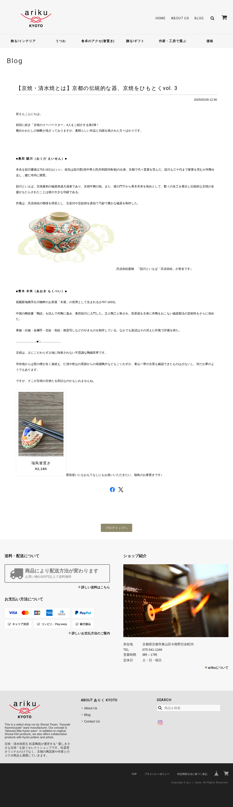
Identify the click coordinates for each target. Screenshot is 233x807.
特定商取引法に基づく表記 (192, 774)
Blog (199, 18)
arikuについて (218, 667)
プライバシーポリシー (157, 774)
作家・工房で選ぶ (172, 41)
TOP (134, 774)
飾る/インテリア (23, 41)
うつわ (61, 41)
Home (161, 18)
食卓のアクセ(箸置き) (97, 41)
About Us (180, 18)
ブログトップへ (116, 528)
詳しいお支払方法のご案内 (91, 633)
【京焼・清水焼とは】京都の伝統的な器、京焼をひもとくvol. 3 (96, 88)
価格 (209, 41)
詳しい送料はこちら (95, 587)
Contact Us (92, 721)
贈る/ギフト (135, 41)
